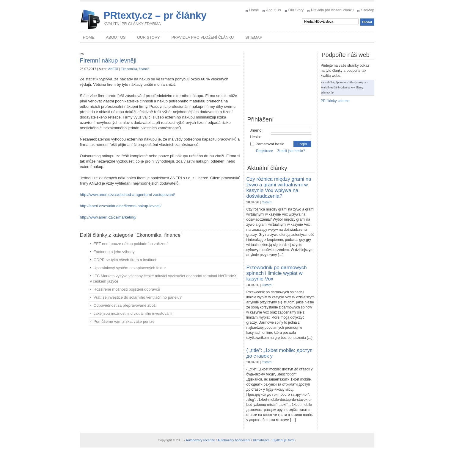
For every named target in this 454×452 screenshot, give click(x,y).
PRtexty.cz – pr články (155, 15)
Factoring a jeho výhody (114, 252)
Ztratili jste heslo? (291, 151)
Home (254, 10)
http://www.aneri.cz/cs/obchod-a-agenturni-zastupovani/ (127, 194)
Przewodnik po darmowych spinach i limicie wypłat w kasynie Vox (276, 273)
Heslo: (255, 137)
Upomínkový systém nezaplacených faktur (130, 268)
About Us (273, 10)
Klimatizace (261, 440)
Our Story (296, 10)
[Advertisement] (160, 373)
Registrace (264, 151)
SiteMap (367, 10)
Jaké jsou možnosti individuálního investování (133, 313)
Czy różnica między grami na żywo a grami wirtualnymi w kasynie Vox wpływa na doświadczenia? (278, 187)
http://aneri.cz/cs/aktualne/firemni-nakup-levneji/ (121, 206)
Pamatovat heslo (267, 144)
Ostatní (267, 202)
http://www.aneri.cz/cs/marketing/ (108, 217)
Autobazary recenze (200, 440)
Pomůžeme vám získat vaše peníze (124, 321)
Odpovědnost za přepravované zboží (125, 305)
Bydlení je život (283, 440)
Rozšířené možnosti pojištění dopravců (127, 289)
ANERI (113, 69)
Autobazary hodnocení (233, 440)
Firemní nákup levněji (108, 60)
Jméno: (256, 130)
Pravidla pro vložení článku (332, 10)
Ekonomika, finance (135, 69)
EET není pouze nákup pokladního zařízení (131, 243)
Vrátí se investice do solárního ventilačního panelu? (138, 297)
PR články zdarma (335, 101)
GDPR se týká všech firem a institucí (125, 260)
